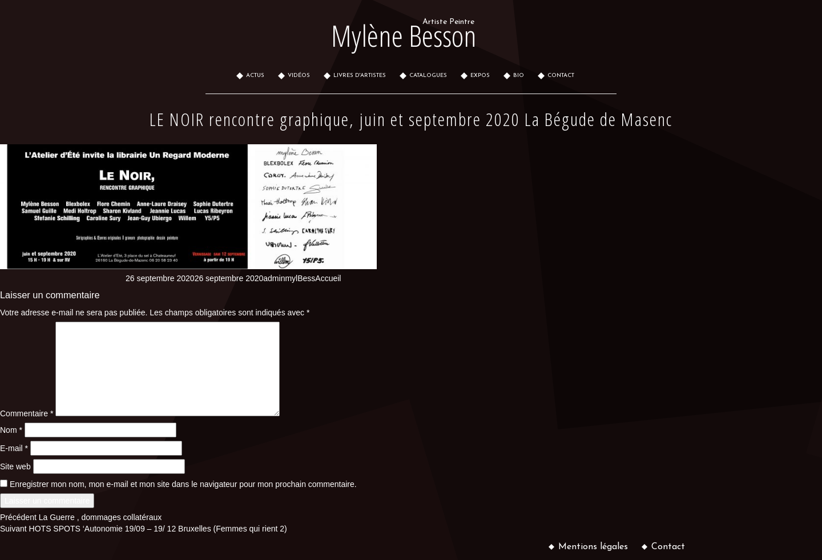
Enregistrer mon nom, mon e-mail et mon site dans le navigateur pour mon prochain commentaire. (183, 484)
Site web (15, 466)
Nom (11, 430)
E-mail (14, 448)
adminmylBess (289, 278)
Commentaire (26, 413)
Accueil (328, 278)
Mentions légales (593, 546)
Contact (668, 546)
